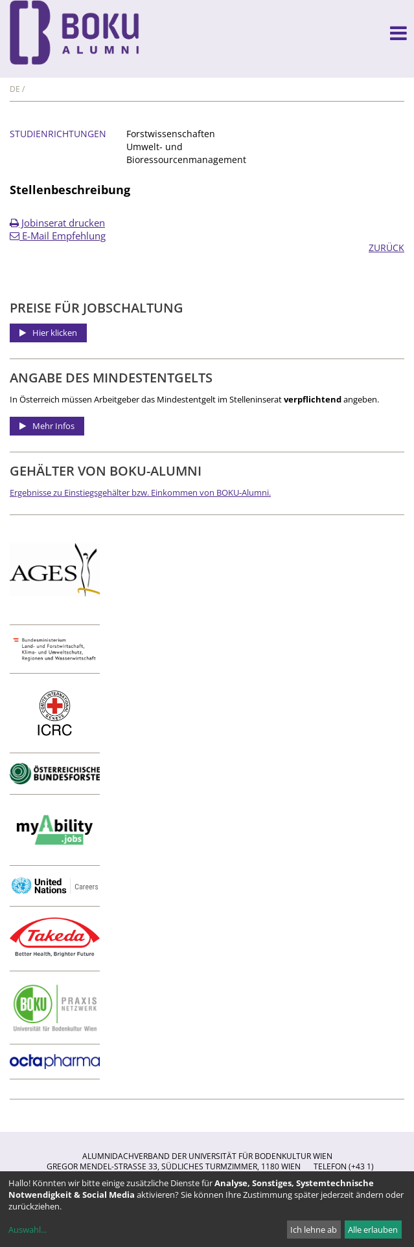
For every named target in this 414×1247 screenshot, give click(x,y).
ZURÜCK (386, 247)
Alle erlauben (373, 1229)
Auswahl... (27, 1229)
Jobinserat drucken (57, 222)
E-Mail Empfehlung (58, 235)
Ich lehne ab (313, 1229)
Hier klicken (54, 332)
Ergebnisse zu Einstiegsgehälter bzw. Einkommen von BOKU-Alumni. (140, 492)
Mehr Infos (53, 426)
